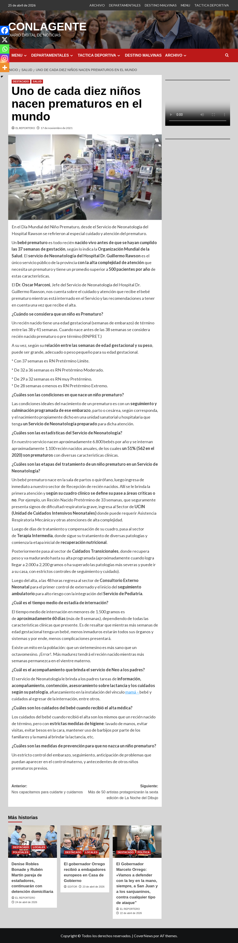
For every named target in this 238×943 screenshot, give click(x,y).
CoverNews (143, 935)
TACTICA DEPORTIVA (211, 5)
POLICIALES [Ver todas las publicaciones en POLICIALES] (20, 852)
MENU (185, 5)
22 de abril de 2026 (131, 912)
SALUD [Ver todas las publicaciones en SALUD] (37, 81)
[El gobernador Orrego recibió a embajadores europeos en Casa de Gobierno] (84, 841)
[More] (4, 67)
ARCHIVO (97, 5)
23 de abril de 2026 (93, 886)
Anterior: (48, 789)
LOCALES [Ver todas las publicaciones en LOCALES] (39, 847)
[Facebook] (4, 30)
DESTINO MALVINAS (161, 5)
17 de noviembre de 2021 (57, 127)
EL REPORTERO (25, 127)
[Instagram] (4, 58)
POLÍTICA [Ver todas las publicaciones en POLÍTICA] (143, 852)
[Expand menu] (25, 55)
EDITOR (72, 886)
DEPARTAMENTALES (125, 5)
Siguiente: (121, 792)
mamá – (132, 691)
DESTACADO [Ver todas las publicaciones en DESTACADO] (21, 81)
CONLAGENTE (47, 26)
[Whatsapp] (4, 49)
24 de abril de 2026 (26, 902)
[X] (4, 39)
